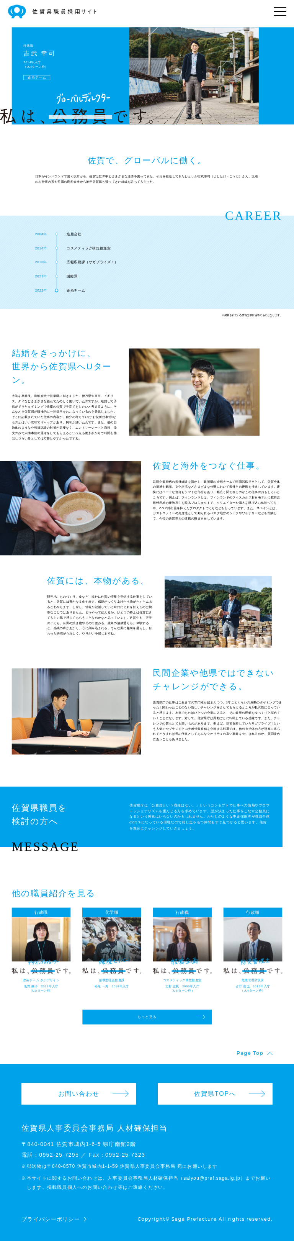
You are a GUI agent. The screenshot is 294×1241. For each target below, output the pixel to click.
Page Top (250, 1053)
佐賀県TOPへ (215, 1093)
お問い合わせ (79, 1093)
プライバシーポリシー (50, 1219)
